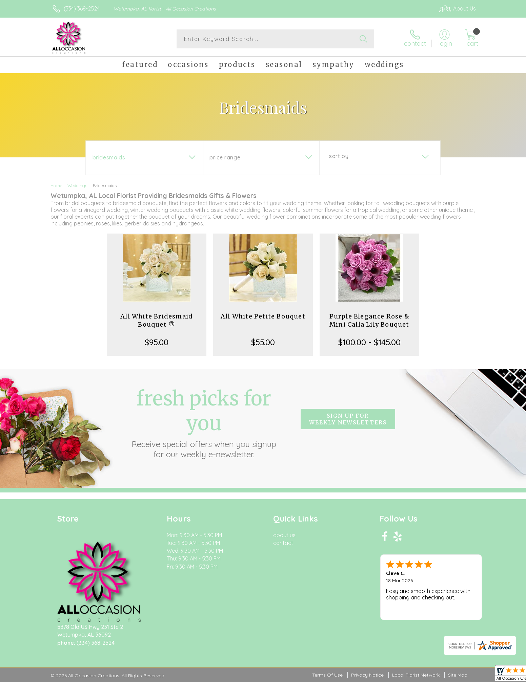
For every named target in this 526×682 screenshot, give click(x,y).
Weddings (77, 185)
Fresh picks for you (203, 422)
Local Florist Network (416, 675)
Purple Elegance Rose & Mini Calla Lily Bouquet (369, 320)
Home (56, 185)
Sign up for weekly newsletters (348, 419)
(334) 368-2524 (82, 8)
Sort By (338, 156)
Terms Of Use (327, 675)
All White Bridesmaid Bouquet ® (156, 320)
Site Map (457, 675)
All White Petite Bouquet (263, 316)
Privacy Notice (367, 675)
